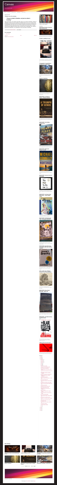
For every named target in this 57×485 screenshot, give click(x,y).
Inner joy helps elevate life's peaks (45, 387)
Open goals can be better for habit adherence (46, 374)
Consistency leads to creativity (44, 404)
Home (21, 35)
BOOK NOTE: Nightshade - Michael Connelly (44, 149)
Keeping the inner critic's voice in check (45, 386)
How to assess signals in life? (44, 379)
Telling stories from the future (45, 342)
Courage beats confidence (44, 403)
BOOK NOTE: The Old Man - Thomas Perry (44, 123)
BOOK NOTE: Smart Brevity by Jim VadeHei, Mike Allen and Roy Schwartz (45, 247)
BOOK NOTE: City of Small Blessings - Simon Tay (44, 291)
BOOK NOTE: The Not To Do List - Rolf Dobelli (45, 176)
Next (34, 466)
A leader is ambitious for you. (45, 38)
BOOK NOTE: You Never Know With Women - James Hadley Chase (45, 195)
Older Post (35, 35)
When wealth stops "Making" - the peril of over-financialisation (45, 271)
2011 (41, 410)
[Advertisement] (45, 425)
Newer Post (6, 35)
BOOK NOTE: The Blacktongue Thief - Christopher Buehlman (45, 219)
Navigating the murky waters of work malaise (46, 382)
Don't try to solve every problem (44, 394)
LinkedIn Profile (13, 12)
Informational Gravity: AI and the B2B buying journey (45, 28)
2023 (41, 407)
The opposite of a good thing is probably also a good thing (45, 64)
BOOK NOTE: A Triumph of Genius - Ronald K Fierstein (44, 97)
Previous (23, 466)
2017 (41, 409)
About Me (8, 12)
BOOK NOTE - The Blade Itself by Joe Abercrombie (45, 317)
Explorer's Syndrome (43, 78)
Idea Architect (23, 12)
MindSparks (18, 12)
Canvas (9, 4)
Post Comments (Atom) (10, 36)
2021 (41, 408)
